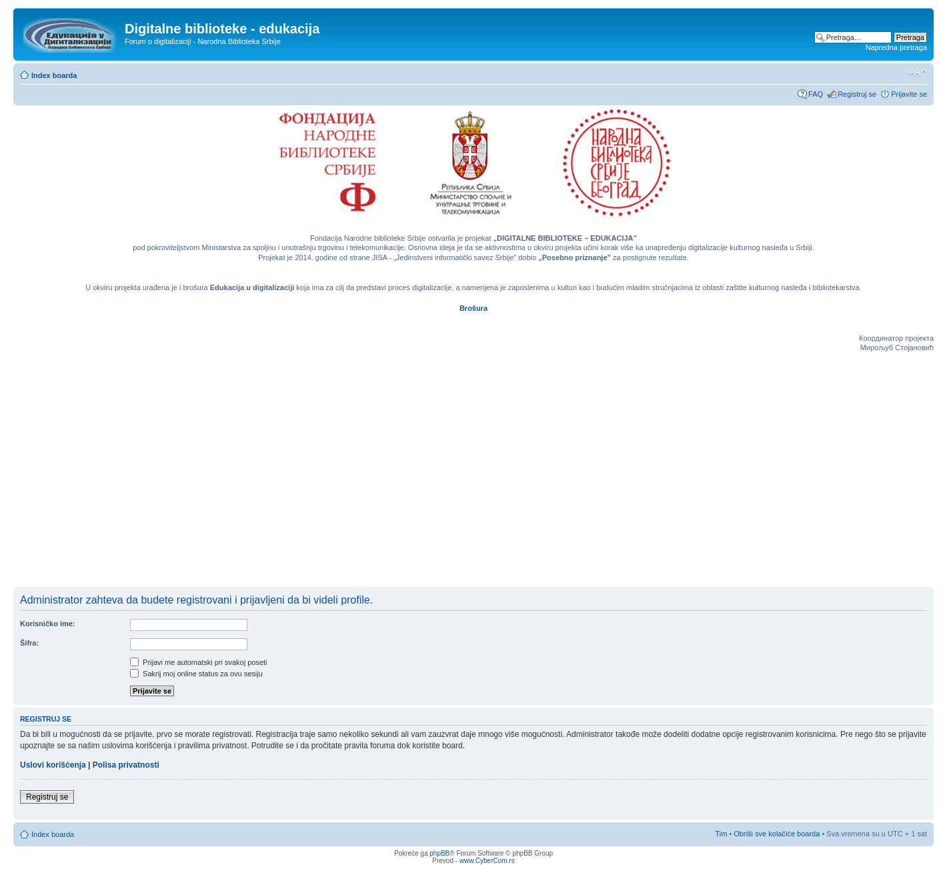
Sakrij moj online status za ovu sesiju (196, 674)
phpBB (439, 853)
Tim (721, 834)
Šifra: (29, 643)
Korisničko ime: (47, 624)
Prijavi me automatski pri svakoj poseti (198, 662)
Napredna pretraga (896, 47)
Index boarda (54, 75)
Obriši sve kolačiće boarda (777, 834)
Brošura (473, 308)
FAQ (815, 94)
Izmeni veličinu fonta (917, 73)
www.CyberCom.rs (487, 860)
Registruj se (857, 94)
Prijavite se (909, 94)
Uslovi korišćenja (53, 765)
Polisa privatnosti (126, 765)
